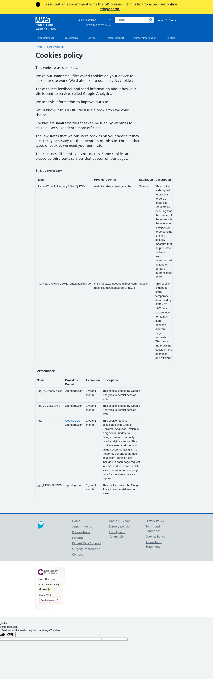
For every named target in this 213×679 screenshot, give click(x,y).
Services (92, 37)
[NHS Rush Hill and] (46, 24)
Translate (105, 25)
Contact (171, 37)
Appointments (46, 37)
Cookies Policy (155, 536)
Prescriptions (71, 37)
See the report (48, 600)
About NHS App (167, 20)
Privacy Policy (155, 521)
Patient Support (115, 37)
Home (39, 46)
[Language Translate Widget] (93, 20)
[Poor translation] (11, 634)
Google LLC (72, 420)
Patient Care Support (86, 543)
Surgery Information (145, 37)
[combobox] (131, 20)
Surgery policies (55, 46)
